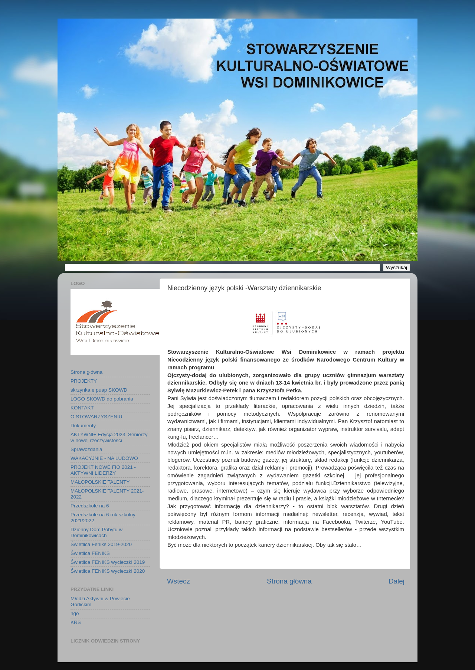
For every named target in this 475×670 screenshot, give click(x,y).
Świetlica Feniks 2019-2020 (101, 544)
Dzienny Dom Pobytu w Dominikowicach (96, 532)
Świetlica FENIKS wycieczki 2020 (108, 571)
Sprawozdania (86, 449)
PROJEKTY (84, 381)
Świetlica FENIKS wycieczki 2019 (108, 562)
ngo (75, 613)
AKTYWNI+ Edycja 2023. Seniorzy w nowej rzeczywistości (109, 437)
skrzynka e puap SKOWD (99, 390)
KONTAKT (82, 408)
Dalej (396, 581)
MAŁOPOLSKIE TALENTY (100, 482)
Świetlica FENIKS (90, 553)
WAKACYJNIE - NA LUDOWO (104, 458)
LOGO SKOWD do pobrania (102, 399)
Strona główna (289, 581)
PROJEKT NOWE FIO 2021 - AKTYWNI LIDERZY (103, 470)
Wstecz (178, 581)
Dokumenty (83, 425)
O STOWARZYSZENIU (96, 416)
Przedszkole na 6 (90, 506)
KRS (76, 622)
